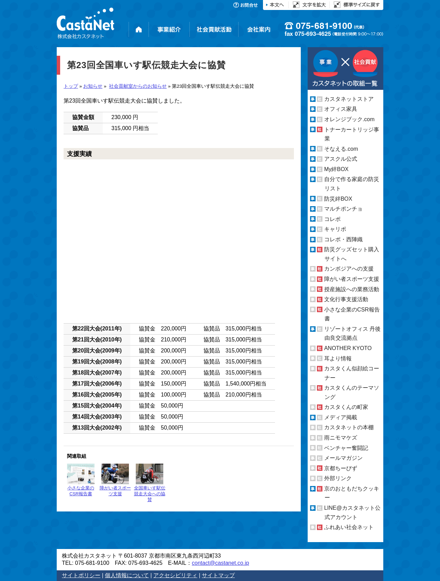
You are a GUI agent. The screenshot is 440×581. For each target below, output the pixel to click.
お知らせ (92, 86)
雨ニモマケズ (340, 438)
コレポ (332, 219)
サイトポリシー (81, 575)
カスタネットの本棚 (349, 427)
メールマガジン (343, 458)
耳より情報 (338, 358)
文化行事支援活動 (346, 299)
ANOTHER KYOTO (348, 348)
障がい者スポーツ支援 (115, 480)
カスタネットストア (349, 99)
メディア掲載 (340, 417)
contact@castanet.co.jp (220, 563)
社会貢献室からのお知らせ (138, 86)
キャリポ (335, 229)
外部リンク (338, 478)
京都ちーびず (340, 468)
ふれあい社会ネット (349, 527)
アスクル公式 (340, 159)
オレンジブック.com (349, 119)
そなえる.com (341, 149)
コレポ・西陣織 (343, 239)
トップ (71, 86)
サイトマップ (218, 575)
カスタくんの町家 (346, 407)
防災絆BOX (338, 198)
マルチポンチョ (343, 209)
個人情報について (127, 575)
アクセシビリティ (175, 575)
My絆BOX (336, 169)
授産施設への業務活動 (351, 289)
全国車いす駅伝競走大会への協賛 (149, 483)
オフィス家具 (340, 109)
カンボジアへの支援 (349, 269)
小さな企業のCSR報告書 (81, 480)
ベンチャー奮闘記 (346, 448)
